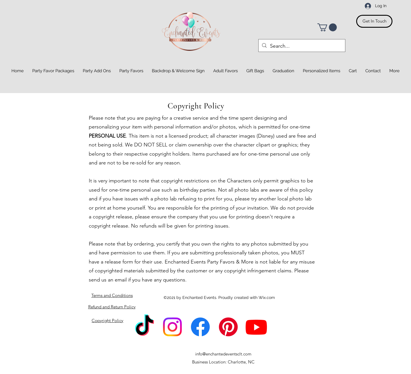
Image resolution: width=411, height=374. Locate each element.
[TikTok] (144, 326)
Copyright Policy (107, 320)
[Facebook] (200, 326)
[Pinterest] (228, 326)
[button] (327, 27)
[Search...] (301, 46)
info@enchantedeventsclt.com (223, 354)
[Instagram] (172, 326)
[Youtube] (256, 326)
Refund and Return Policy (112, 306)
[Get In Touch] (374, 21)
